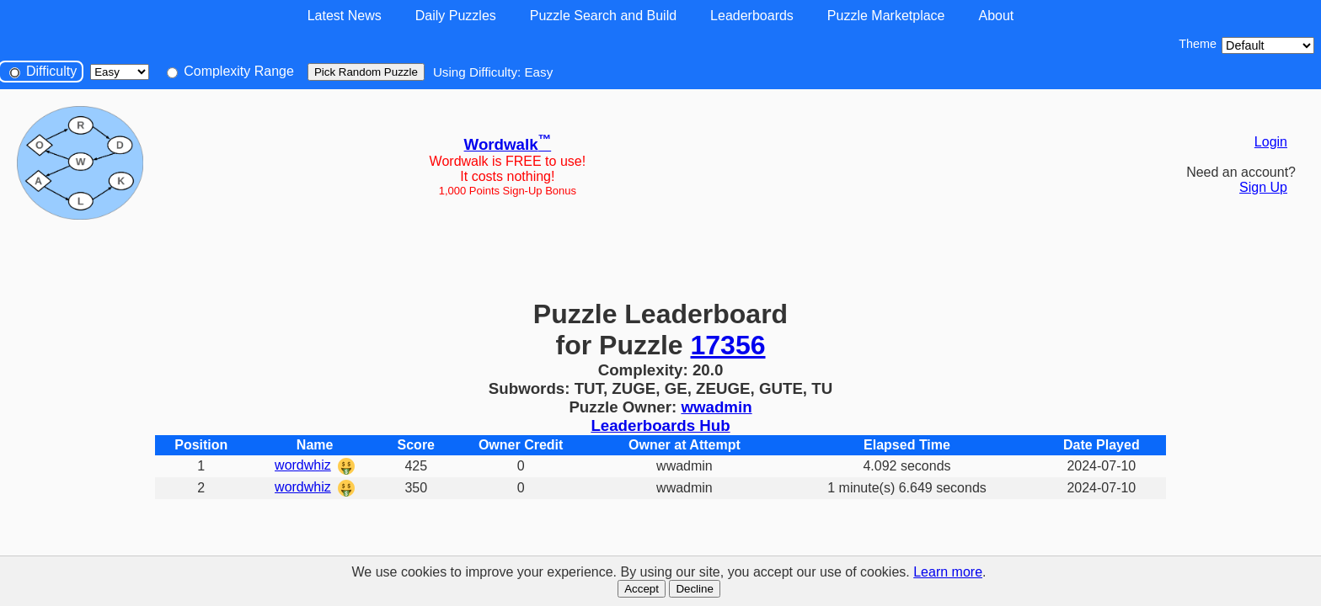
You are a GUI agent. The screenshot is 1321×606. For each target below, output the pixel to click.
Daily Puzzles (455, 15)
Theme (1198, 43)
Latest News (345, 15)
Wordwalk (508, 144)
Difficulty (43, 71)
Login (1270, 142)
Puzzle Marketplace (886, 15)
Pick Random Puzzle (366, 72)
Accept (641, 588)
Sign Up (1263, 187)
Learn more (947, 572)
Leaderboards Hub (660, 425)
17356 (728, 345)
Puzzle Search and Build (603, 15)
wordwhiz (303, 465)
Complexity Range (230, 71)
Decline (694, 588)
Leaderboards (752, 15)
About (995, 15)
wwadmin (716, 407)
